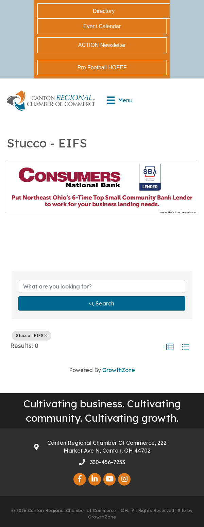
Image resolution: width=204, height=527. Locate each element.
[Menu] (120, 100)
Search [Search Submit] (101, 303)
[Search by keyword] (102, 286)
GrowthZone (118, 370)
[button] (170, 347)
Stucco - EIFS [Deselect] (31, 335)
